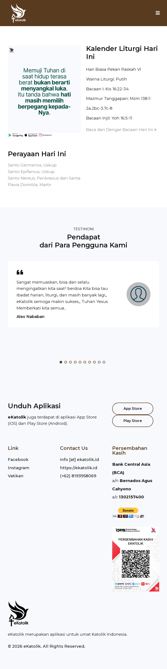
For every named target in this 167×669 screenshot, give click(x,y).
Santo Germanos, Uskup (32, 165)
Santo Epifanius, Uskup (31, 171)
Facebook (18, 459)
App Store (133, 409)
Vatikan (15, 475)
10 (104, 362)
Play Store (133, 421)
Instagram (18, 467)
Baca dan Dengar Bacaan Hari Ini (121, 129)
